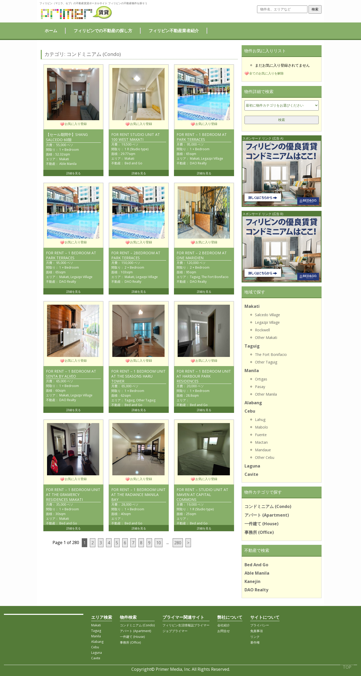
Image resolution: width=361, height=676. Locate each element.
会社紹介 (223, 625)
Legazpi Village (267, 322)
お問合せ (223, 631)
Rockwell (262, 329)
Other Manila (266, 394)
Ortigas (261, 379)
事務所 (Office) (259, 532)
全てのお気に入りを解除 (266, 73)
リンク (255, 636)
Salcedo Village (267, 314)
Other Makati (266, 337)
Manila (251, 370)
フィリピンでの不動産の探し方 (103, 30)
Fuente (261, 434)
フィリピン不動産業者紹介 (174, 30)
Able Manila (256, 573)
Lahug (260, 419)
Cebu (249, 411)
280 (177, 543)
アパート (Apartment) (266, 515)
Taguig (252, 346)
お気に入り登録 (76, 124)
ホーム (51, 30)
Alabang (253, 403)
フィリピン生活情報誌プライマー (185, 625)
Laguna (252, 466)
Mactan (261, 442)
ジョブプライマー (175, 631)
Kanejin (252, 581)
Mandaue (263, 449)
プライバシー (259, 625)
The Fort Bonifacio (271, 354)
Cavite (251, 474)
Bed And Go (256, 565)
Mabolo (261, 427)
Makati (252, 306)
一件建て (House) (261, 524)
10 (158, 543)
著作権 (255, 642)
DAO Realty (256, 590)
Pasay (260, 386)
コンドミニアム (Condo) (267, 506)
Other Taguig (266, 362)
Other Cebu (264, 457)
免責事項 (256, 631)
